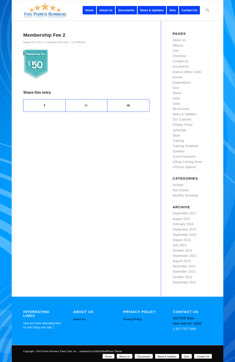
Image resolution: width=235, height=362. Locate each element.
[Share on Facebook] (44, 105)
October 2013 (182, 250)
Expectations (182, 82)
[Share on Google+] (86, 105)
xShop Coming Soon (187, 162)
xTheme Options (184, 167)
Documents (181, 66)
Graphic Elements (58, 42)
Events (177, 77)
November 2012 (184, 271)
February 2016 (183, 224)
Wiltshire (81, 42)
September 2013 (184, 256)
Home (177, 93)
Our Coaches (182, 119)
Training (178, 141)
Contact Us (180, 61)
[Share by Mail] (128, 105)
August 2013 (182, 261)
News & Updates (184, 114)
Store (176, 135)
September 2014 (184, 234)
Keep (176, 98)
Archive (178, 185)
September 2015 (184, 229)
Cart (176, 50)
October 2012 (182, 277)
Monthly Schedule (185, 195)
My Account (181, 109)
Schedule (179, 130)
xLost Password (184, 156)
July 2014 (179, 245)
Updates (179, 151)
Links (176, 103)
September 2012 (184, 282)
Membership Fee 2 (44, 35)
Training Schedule (185, 146)
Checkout (179, 56)
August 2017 (182, 219)
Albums (178, 45)
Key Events (181, 190)
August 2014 (182, 240)
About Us (179, 40)
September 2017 (184, 213)
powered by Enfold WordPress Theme (100, 351)
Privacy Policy (183, 124)
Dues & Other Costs (187, 72)
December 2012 (184, 266)
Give (176, 88)
